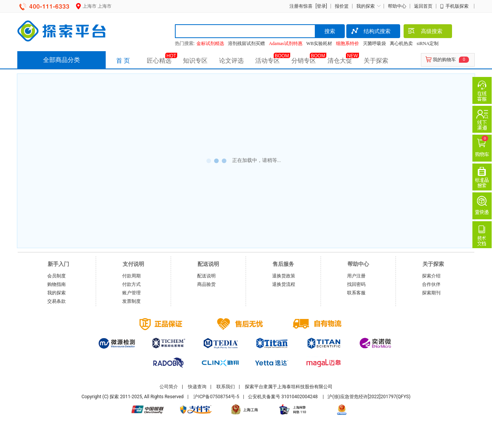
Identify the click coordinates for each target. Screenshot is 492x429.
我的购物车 (444, 59)
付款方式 (131, 284)
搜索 (329, 31)
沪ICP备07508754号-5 (216, 396)
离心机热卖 (401, 43)
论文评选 (231, 60)
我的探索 (365, 6)
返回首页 (423, 6)
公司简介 (169, 386)
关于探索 (376, 60)
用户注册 (356, 276)
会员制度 (56, 276)
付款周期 (131, 276)
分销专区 (303, 60)
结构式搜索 (370, 32)
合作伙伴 (431, 284)
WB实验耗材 (319, 43)
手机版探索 (457, 6)
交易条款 (56, 301)
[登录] (320, 6)
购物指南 (56, 284)
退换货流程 (283, 284)
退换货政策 (283, 276)
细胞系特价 (347, 43)
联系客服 (356, 292)
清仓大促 (339, 60)
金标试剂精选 (210, 43)
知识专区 (195, 60)
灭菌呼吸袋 (374, 43)
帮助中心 (397, 6)
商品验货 (206, 284)
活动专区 (267, 60)
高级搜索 (424, 32)
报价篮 (342, 6)
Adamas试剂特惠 (285, 43)
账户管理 (131, 292)
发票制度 (131, 301)
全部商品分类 (61, 59)
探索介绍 (431, 276)
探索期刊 (431, 292)
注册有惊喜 (300, 6)
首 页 (123, 60)
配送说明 (206, 276)
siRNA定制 (428, 43)
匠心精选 (159, 60)
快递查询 (197, 386)
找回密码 (356, 284)
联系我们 (225, 386)
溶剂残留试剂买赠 (246, 43)
